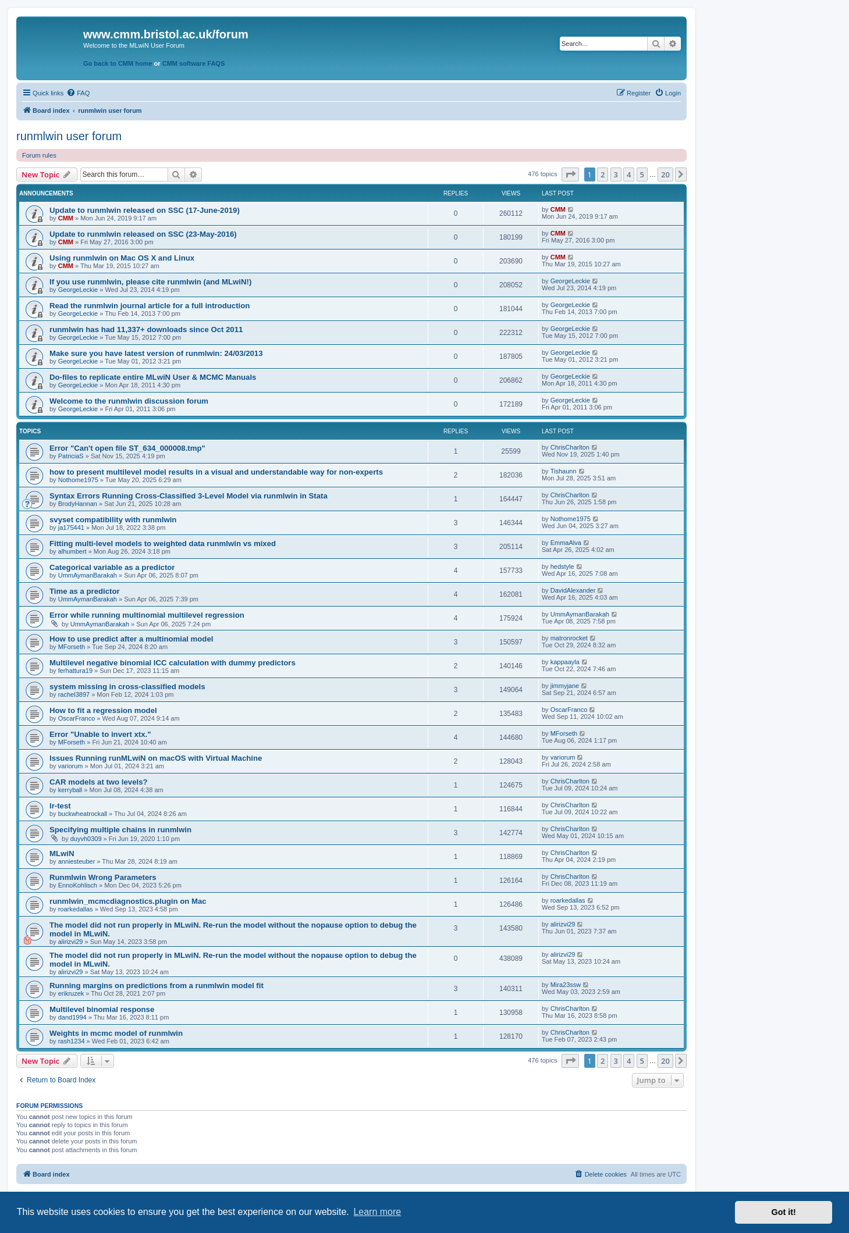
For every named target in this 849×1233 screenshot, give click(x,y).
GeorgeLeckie (78, 289)
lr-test (60, 805)
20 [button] (665, 174)
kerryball (70, 789)
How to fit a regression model (103, 710)
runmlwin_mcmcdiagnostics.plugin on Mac (128, 901)
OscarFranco (76, 718)
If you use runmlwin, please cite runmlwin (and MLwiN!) (150, 281)
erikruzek (71, 993)
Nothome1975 (78, 479)
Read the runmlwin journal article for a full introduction (149, 305)
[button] (570, 174)
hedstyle (562, 566)
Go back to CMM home (117, 63)
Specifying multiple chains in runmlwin (120, 829)
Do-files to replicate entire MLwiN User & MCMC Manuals (152, 377)
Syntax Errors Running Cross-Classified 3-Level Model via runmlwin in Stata (188, 495)
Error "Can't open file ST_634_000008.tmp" (127, 448)
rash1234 (71, 1041)
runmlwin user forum (69, 136)
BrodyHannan (77, 503)
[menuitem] (78, 93)
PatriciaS (71, 455)
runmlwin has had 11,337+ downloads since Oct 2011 (146, 329)
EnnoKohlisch (77, 885)
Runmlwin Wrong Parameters (103, 877)
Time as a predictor (84, 591)
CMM (65, 218)
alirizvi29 (70, 941)
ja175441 (71, 527)
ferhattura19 (75, 670)
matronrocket (569, 638)
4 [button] (629, 174)
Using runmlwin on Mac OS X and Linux (121, 258)
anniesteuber (76, 861)
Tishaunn (563, 471)
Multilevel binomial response (101, 1009)
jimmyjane (565, 685)
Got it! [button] (784, 1212)
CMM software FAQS (193, 63)
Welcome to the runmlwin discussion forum (128, 401)
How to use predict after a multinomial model (131, 639)
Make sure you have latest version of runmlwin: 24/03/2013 (155, 353)
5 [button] (642, 174)
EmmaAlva (565, 542)
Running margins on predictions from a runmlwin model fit (156, 985)
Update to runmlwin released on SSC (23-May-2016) (143, 234)
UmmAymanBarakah (87, 575)
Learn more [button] (377, 1212)
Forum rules (39, 155)
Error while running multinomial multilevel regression (146, 615)
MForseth (71, 646)
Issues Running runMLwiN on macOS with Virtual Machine (155, 758)
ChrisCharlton (569, 447)
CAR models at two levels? (98, 782)
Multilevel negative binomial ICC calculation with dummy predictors (172, 662)
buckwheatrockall (82, 813)
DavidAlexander (573, 590)
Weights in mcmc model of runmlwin (116, 1033)
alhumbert (72, 551)
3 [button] (616, 174)
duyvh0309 (86, 838)
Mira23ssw (565, 984)
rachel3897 (74, 694)
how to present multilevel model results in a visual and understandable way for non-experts (216, 472)
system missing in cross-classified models (127, 686)
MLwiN (61, 853)
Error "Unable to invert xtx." (100, 734)
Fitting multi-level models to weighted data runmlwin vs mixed (162, 543)
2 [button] (603, 174)
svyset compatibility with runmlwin (112, 519)
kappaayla (565, 661)
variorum (70, 765)
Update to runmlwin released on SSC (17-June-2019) (144, 210)
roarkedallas (75, 909)
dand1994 (72, 1017)
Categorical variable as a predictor (112, 567)
